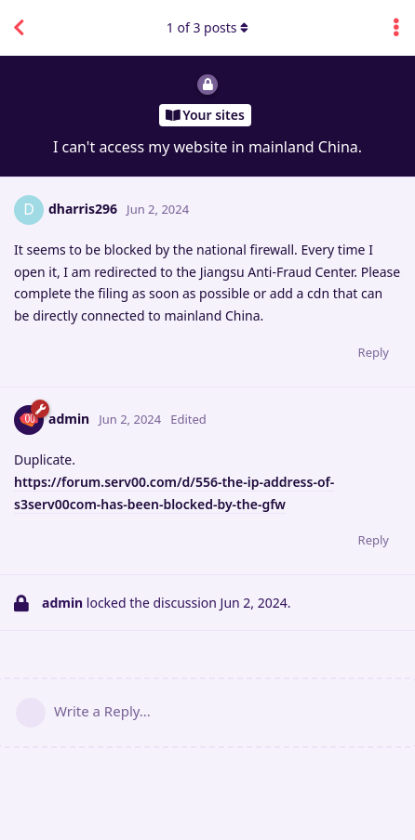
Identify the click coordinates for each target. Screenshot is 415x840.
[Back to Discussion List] (18, 28)
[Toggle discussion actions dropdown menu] (396, 28)
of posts (207, 27)
